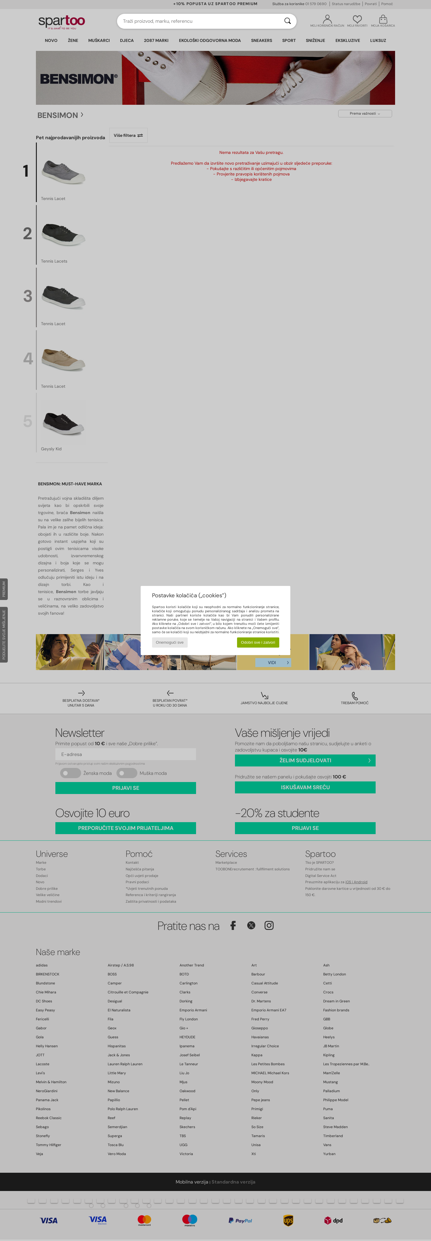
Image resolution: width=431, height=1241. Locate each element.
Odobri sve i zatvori (258, 642)
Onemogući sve (170, 642)
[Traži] (288, 21)
